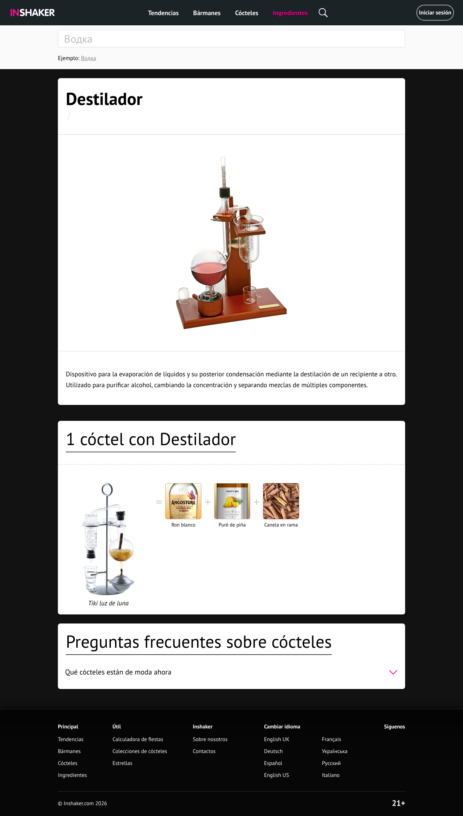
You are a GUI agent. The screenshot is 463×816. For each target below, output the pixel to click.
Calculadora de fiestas (137, 739)
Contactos (204, 751)
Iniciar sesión (435, 12)
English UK (276, 739)
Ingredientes (290, 13)
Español (273, 763)
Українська (335, 751)
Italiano (331, 775)
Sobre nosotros (210, 739)
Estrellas (122, 763)
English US (276, 775)
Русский (331, 763)
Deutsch (273, 751)
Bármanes (207, 13)
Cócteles (246, 13)
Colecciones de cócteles (139, 751)
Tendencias (163, 13)
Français (331, 739)
